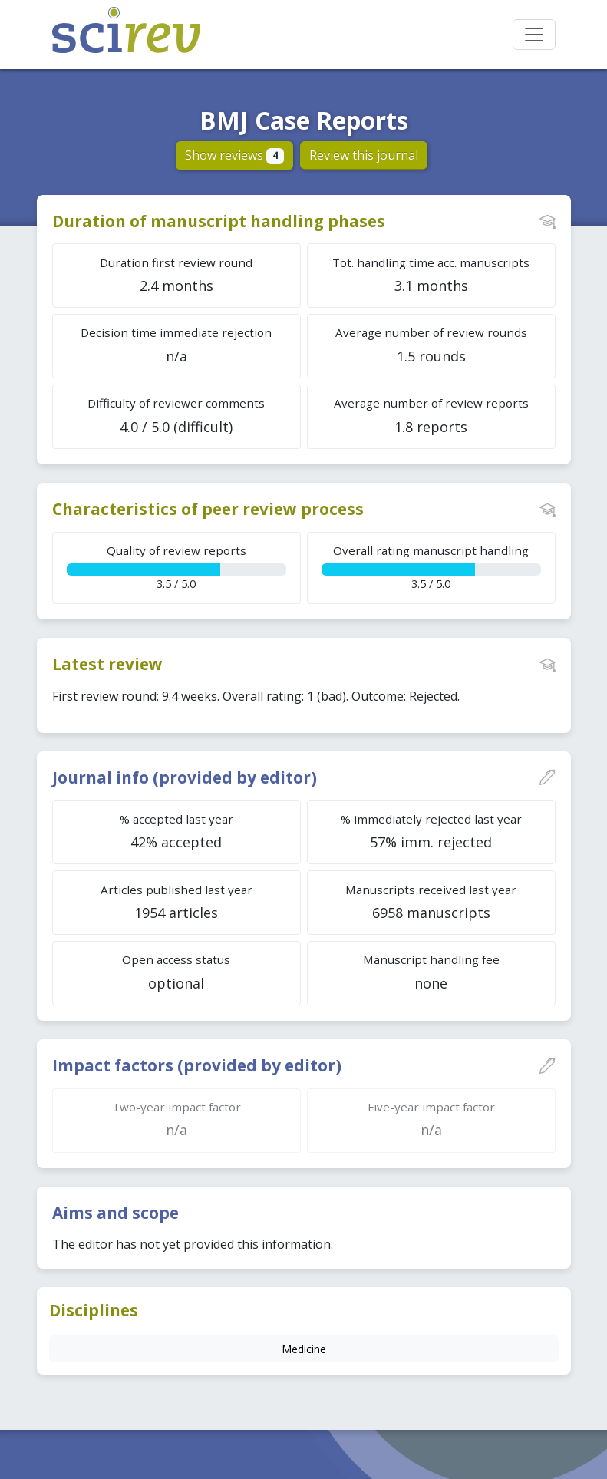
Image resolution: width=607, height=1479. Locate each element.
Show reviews (234, 155)
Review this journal (363, 155)
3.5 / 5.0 (176, 567)
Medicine (304, 1349)
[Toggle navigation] (534, 34)
